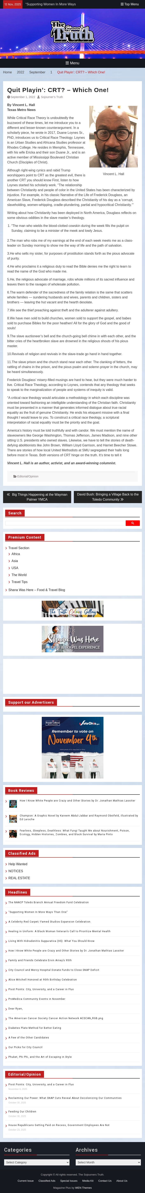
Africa (16, 554)
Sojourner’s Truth (52, 97)
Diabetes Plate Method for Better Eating (34, 1028)
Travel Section (18, 548)
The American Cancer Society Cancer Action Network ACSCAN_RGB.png (55, 1018)
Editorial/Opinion (27, 476)
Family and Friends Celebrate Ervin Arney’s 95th (40, 960)
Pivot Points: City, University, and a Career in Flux (41, 989)
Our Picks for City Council (25, 1047)
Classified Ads (46, 1180)
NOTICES (15, 871)
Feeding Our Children (22, 1111)
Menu (72, 63)
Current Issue (26, 1180)
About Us (121, 1180)
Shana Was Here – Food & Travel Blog (36, 590)
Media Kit (87, 1180)
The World (19, 575)
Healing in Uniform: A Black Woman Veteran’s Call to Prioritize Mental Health (59, 931)
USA (15, 568)
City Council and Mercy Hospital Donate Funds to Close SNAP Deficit (53, 970)
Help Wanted (17, 864)
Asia (15, 561)
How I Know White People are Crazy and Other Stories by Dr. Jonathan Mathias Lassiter (77, 800)
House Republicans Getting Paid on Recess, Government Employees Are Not (59, 1125)
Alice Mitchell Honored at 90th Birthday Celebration (43, 979)
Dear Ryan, (15, 1008)
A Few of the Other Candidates (28, 1037)
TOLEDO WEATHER (72, 676)
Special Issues (69, 1180)
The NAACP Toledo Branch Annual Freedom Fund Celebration (48, 902)
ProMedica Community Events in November (36, 999)
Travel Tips (20, 582)
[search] (66, 523)
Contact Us (104, 1180)
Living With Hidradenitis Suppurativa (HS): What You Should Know (51, 941)
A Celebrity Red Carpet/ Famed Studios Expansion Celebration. (49, 921)
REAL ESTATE (19, 878)
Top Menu (130, 4)
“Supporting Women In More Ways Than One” (38, 912)
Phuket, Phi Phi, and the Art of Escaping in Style (40, 1057)
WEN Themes (83, 1187)
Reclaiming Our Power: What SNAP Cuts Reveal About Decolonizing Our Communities (65, 1098)
